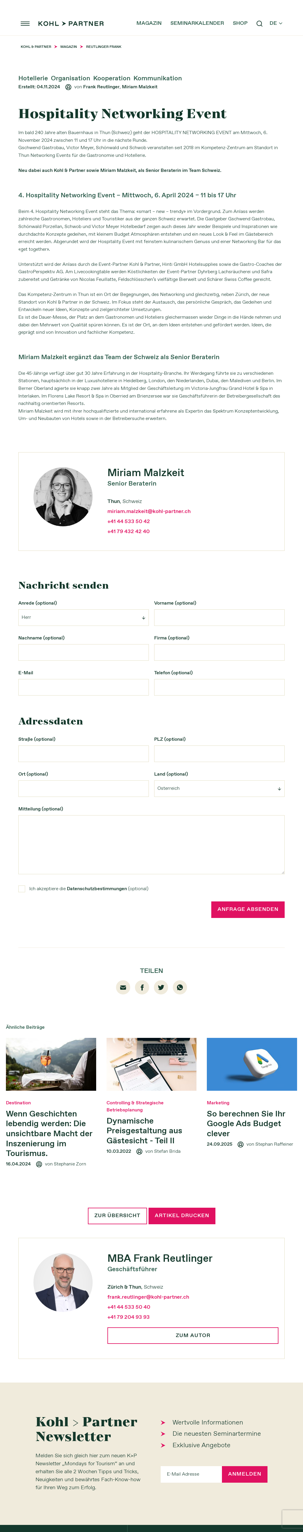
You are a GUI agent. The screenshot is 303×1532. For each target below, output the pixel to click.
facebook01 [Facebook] (142, 987)
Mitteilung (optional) (40, 809)
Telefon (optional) (173, 673)
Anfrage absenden (247, 909)
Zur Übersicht (117, 1216)
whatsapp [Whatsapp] (180, 987)
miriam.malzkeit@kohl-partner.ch (149, 511)
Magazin (149, 23)
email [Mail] (123, 987)
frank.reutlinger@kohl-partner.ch (148, 1297)
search (259, 24)
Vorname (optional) (175, 603)
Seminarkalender (197, 23)
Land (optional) (171, 774)
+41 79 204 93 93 (128, 1317)
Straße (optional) (36, 739)
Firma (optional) (171, 638)
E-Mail (25, 673)
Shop (240, 23)
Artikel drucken (182, 1216)
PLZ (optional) (170, 739)
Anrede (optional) (37, 603)
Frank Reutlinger (101, 87)
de (276, 23)
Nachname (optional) (41, 638)
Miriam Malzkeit (139, 87)
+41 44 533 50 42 (128, 521)
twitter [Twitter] (161, 987)
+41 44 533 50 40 (128, 1307)
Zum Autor (193, 1335)
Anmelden (244, 1474)
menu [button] (25, 24)
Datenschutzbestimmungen (97, 889)
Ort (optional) (33, 774)
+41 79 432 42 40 (128, 531)
